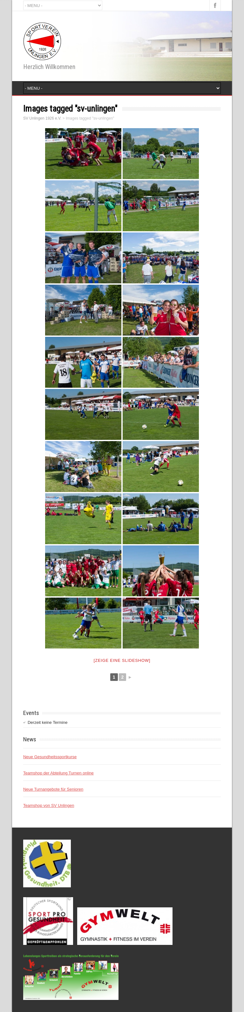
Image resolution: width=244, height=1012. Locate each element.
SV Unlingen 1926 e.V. (42, 118)
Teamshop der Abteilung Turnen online (58, 773)
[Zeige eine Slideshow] (122, 660)
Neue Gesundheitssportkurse (50, 756)
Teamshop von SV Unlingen (48, 805)
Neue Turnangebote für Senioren (53, 789)
